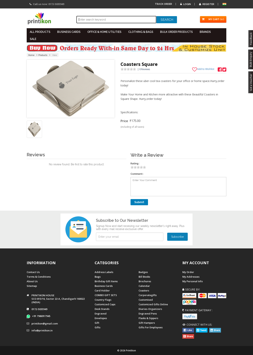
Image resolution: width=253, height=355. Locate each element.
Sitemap (32, 286)
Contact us (33, 272)
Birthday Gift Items (106, 281)
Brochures (145, 281)
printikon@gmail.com (44, 323)
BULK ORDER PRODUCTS (176, 31)
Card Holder (102, 290)
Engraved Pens (148, 313)
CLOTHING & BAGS (140, 31)
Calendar (144, 286)
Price (124, 121)
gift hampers (147, 322)
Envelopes (101, 318)
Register (206, 4)
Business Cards (104, 286)
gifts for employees (151, 327)
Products (42, 55)
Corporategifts (148, 295)
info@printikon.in (42, 330)
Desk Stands (102, 309)
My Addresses (190, 276)
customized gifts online (153, 304)
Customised (146, 299)
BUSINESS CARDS (68, 31)
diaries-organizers (150, 309)
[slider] (128, 69)
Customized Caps (105, 304)
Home (31, 55)
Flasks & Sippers (148, 318)
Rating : (135, 163)
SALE (33, 39)
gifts (97, 327)
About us (32, 281)
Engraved (101, 313)
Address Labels (104, 272)
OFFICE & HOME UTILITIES (104, 31)
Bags (98, 276)
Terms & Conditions (39, 276)
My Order (188, 272)
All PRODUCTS (40, 31)
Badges (143, 272)
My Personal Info (192, 281)
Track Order (163, 3)
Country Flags (103, 299)
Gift (97, 322)
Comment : (137, 173)
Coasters (144, 290)
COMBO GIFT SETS (106, 295)
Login (185, 4)
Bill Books (144, 276)
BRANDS (205, 31)
